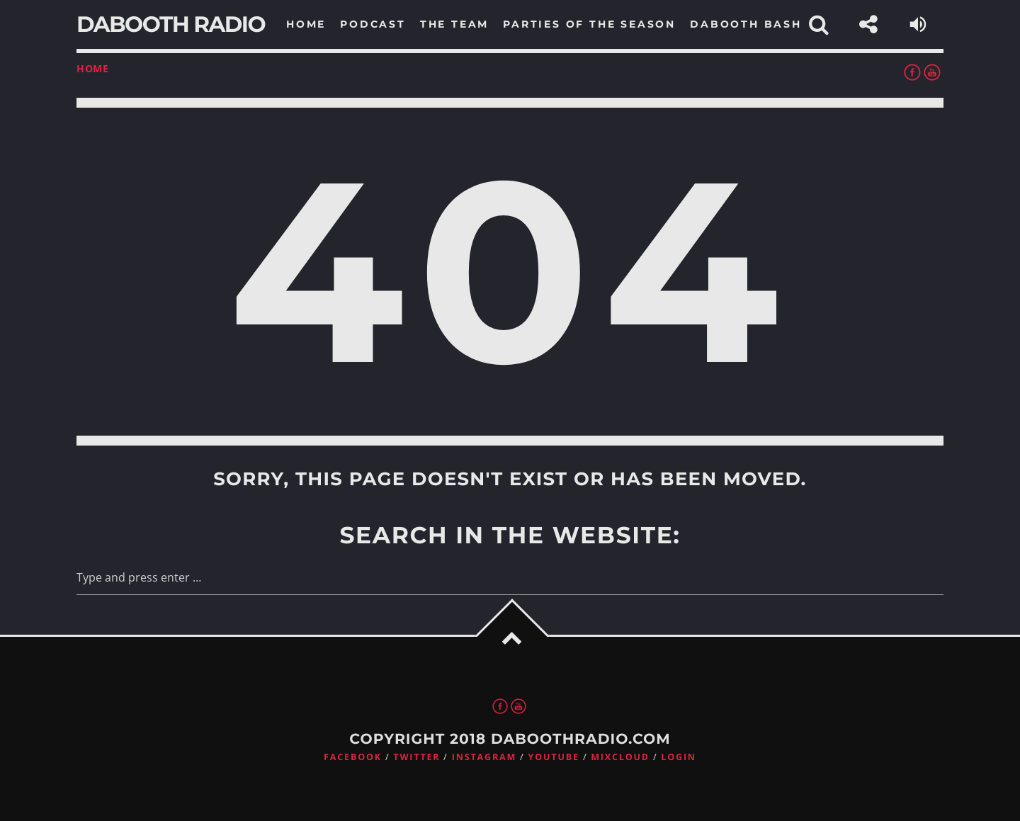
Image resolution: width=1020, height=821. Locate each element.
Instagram (484, 757)
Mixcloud (620, 757)
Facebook (353, 757)
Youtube (553, 757)
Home (92, 68)
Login (678, 757)
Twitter (416, 757)
